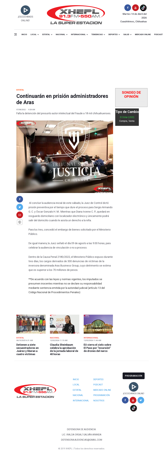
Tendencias (97, 34)
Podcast (98, 384)
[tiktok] (143, 7)
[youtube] (135, 7)
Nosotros (98, 400)
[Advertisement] (81, 61)
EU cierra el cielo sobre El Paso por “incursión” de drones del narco (97, 347)
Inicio (24, 34)
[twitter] (141, 400)
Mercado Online (102, 390)
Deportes (113, 34)
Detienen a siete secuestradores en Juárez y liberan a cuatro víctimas (27, 349)
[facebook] (127, 7)
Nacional (60, 34)
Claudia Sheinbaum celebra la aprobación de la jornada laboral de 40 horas (64, 349)
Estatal (46, 34)
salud (126, 34)
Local (33, 34)
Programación (101, 395)
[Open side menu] (15, 34)
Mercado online (143, 34)
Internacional (78, 34)
